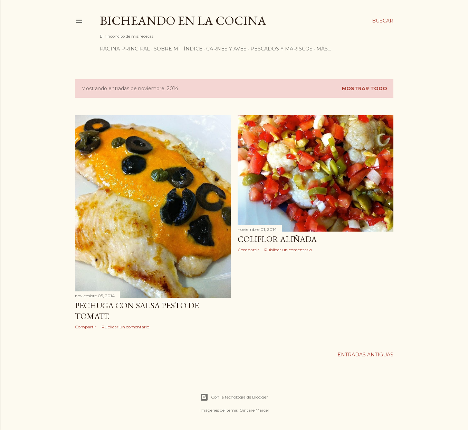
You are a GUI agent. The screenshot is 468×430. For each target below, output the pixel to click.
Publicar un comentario (125, 326)
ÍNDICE (193, 49)
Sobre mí (167, 49)
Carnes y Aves (226, 49)
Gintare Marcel (254, 410)
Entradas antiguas (365, 355)
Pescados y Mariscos (281, 49)
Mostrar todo (364, 88)
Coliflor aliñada (277, 239)
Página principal (125, 49)
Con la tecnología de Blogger (234, 397)
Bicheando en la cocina (183, 20)
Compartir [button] (85, 326)
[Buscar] (382, 20)
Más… (323, 49)
